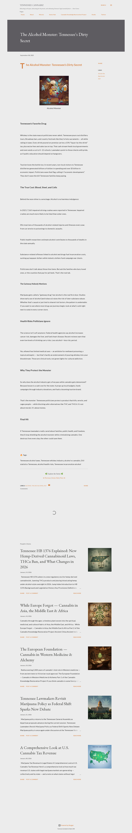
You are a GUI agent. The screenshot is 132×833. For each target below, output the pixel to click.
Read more (77, 593)
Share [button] (100, 63)
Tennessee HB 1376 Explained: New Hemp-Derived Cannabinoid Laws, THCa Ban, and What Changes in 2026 (48, 558)
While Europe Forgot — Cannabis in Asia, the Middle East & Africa (49, 608)
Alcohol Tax (101, 73)
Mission (40, 14)
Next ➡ (62, 478)
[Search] (103, 5)
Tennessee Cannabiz (31, 5)
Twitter (102, 14)
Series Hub (51, 14)
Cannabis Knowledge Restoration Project (72, 14)
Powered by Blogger (66, 825)
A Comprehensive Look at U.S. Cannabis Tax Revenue (44, 750)
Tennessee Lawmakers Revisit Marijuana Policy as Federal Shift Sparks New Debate (45, 704)
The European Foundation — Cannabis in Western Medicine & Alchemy (46, 654)
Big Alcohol (101, 76)
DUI (99, 79)
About (31, 14)
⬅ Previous (47, 478)
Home (21, 14)
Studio (93, 14)
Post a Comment (32, 593)
